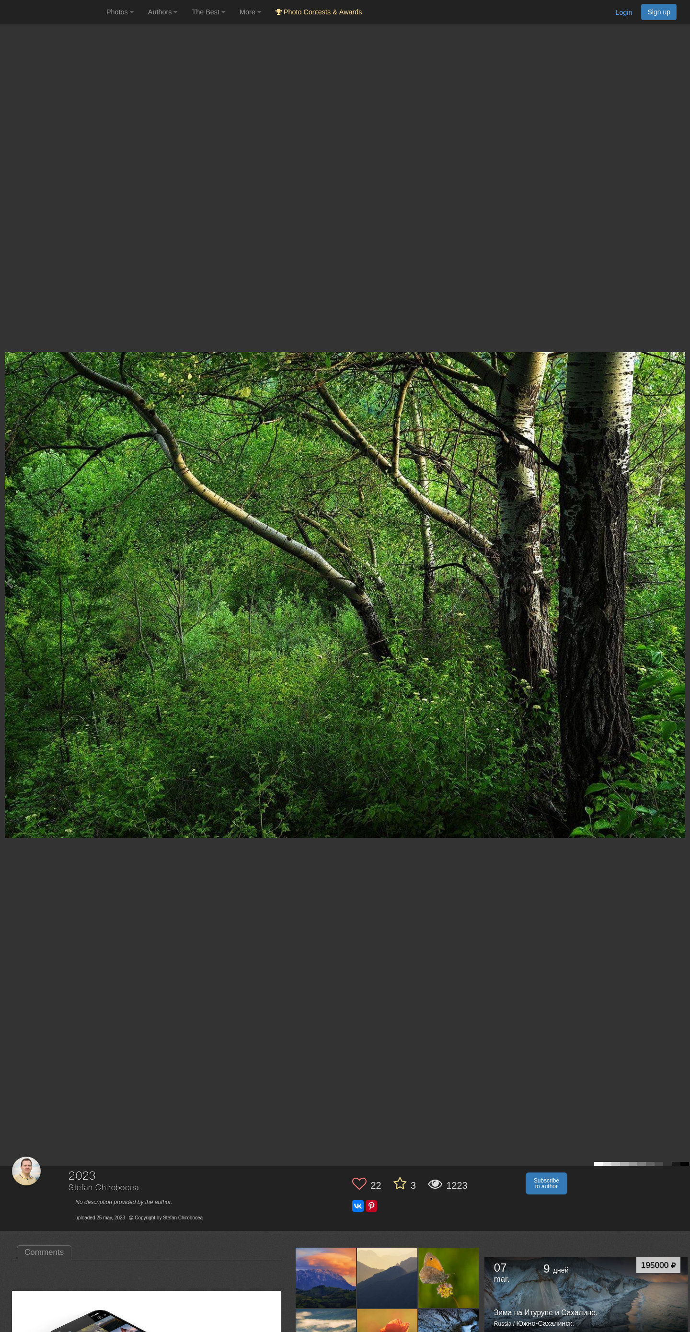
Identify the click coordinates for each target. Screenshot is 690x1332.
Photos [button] (120, 12)
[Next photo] (680, 583)
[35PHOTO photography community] (52, 12)
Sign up (658, 12)
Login (623, 12)
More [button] (250, 12)
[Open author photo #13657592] (326, 1278)
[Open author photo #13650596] (448, 1278)
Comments (44, 1252)
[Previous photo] (9, 583)
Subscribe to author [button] (546, 1183)
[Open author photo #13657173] (387, 1278)
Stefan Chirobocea (103, 1188)
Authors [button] (163, 12)
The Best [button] (208, 12)
